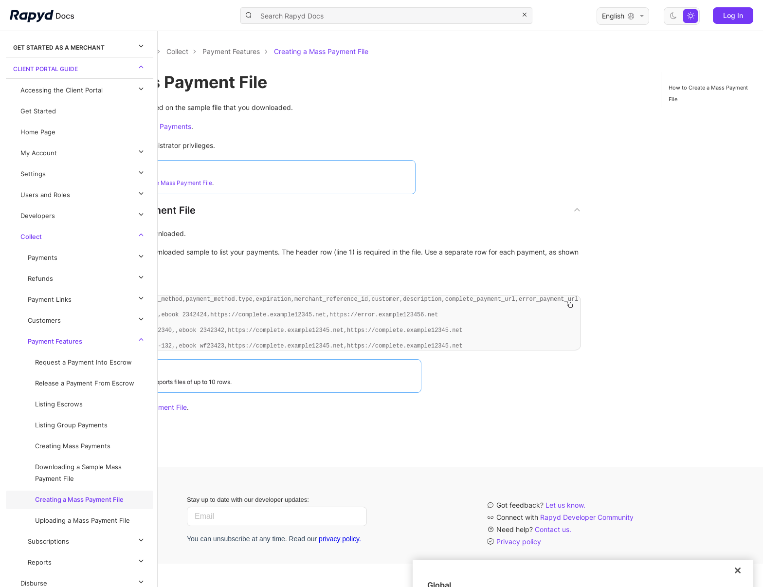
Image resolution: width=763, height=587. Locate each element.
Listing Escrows (59, 404)
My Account (83, 151)
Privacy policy (518, 565)
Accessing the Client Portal (83, 88)
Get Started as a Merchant (79, 45)
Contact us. (553, 553)
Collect (83, 235)
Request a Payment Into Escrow (83, 362)
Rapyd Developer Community (587, 540)
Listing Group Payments (71, 425)
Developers (83, 214)
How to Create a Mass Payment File (708, 93)
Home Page (37, 132)
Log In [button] (733, 15)
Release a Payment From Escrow (84, 383)
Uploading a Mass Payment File (82, 520)
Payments (87, 256)
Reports (87, 560)
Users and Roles (83, 193)
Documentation (213, 51)
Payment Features (87, 339)
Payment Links (87, 298)
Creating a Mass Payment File (79, 499)
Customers (87, 318)
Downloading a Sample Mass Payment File (78, 472)
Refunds (87, 277)
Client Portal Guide (79, 67)
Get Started (38, 111)
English (623, 16)
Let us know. (565, 528)
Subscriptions (87, 539)
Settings (83, 172)
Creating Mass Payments (72, 446)
